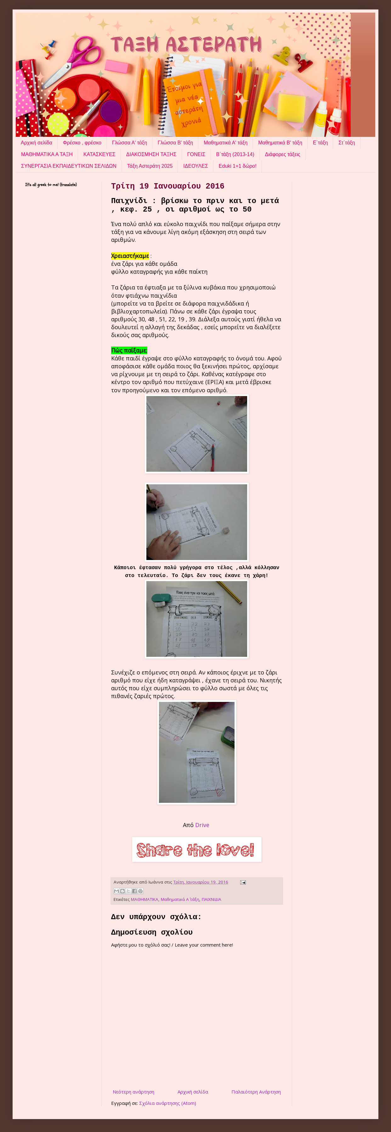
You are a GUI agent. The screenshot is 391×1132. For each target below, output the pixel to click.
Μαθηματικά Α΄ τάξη (180, 899)
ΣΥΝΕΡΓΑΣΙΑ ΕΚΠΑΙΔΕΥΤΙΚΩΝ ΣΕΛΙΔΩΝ (68, 166)
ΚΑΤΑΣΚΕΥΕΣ (99, 154)
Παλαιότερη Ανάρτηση (256, 1091)
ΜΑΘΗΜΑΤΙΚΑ (144, 899)
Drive (203, 825)
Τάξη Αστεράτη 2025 (150, 166)
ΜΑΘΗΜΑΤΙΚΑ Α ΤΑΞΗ (47, 154)
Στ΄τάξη (346, 142)
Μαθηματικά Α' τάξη (225, 142)
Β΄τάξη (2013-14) (235, 154)
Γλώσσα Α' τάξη (129, 142)
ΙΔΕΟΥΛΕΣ (195, 166)
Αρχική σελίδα (36, 142)
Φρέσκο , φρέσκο (82, 142)
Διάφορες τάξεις (282, 154)
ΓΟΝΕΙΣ (196, 154)
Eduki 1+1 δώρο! (238, 166)
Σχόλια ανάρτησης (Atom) (167, 1103)
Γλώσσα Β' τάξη (175, 142)
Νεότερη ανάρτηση (133, 1091)
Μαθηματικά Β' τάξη (280, 142)
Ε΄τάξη (320, 142)
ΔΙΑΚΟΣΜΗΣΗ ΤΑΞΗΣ (151, 154)
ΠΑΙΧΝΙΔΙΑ (211, 899)
